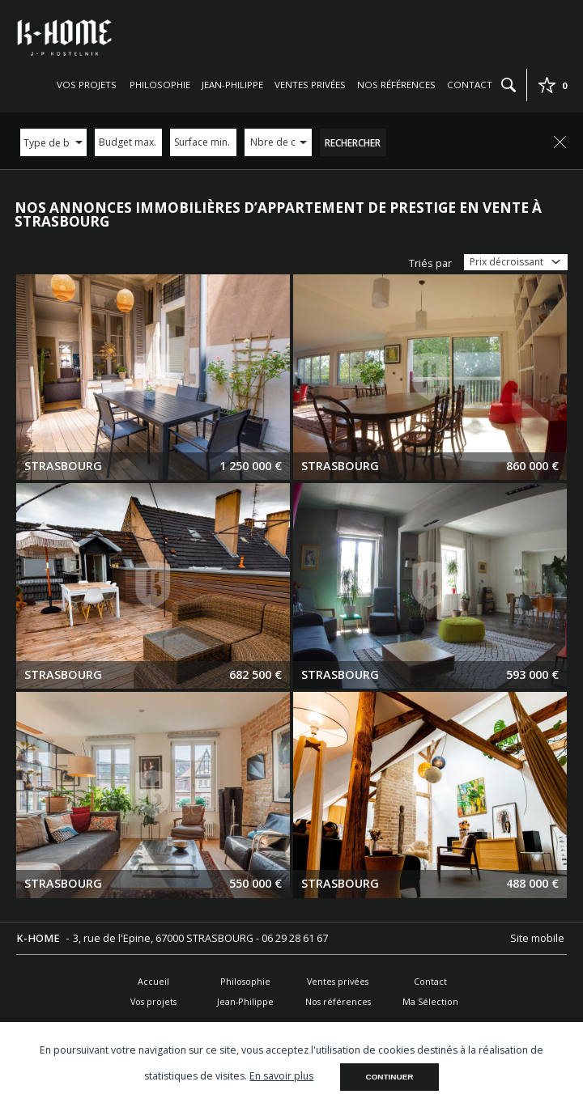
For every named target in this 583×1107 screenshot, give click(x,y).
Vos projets (87, 84)
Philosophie (160, 84)
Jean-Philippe (232, 84)
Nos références (396, 84)
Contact (469, 84)
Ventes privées (310, 84)
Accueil (153, 981)
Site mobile (538, 938)
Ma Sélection (430, 1001)
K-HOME (39, 938)
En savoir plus (281, 1076)
